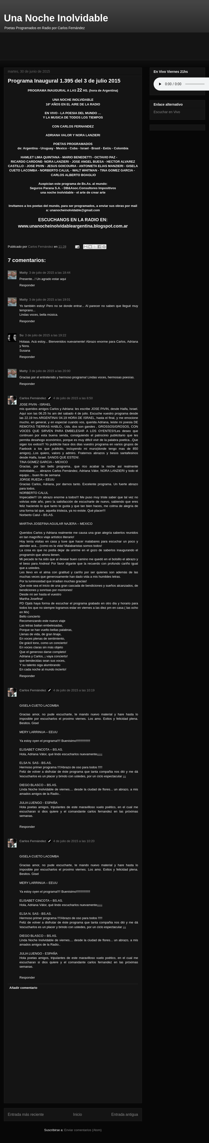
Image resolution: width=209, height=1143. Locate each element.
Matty (23, 272)
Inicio (77, 1114)
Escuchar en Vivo (167, 112)
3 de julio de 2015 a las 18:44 (49, 272)
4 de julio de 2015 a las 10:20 (74, 841)
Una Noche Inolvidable (56, 18)
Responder (27, 285)
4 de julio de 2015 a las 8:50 (73, 398)
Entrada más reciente (26, 1114)
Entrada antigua (124, 1114)
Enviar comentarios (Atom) (83, 1130)
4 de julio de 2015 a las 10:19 (74, 690)
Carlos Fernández (32, 398)
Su (21, 335)
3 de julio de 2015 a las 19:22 (45, 335)
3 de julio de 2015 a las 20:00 (49, 371)
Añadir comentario (23, 988)
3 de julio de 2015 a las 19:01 (49, 299)
